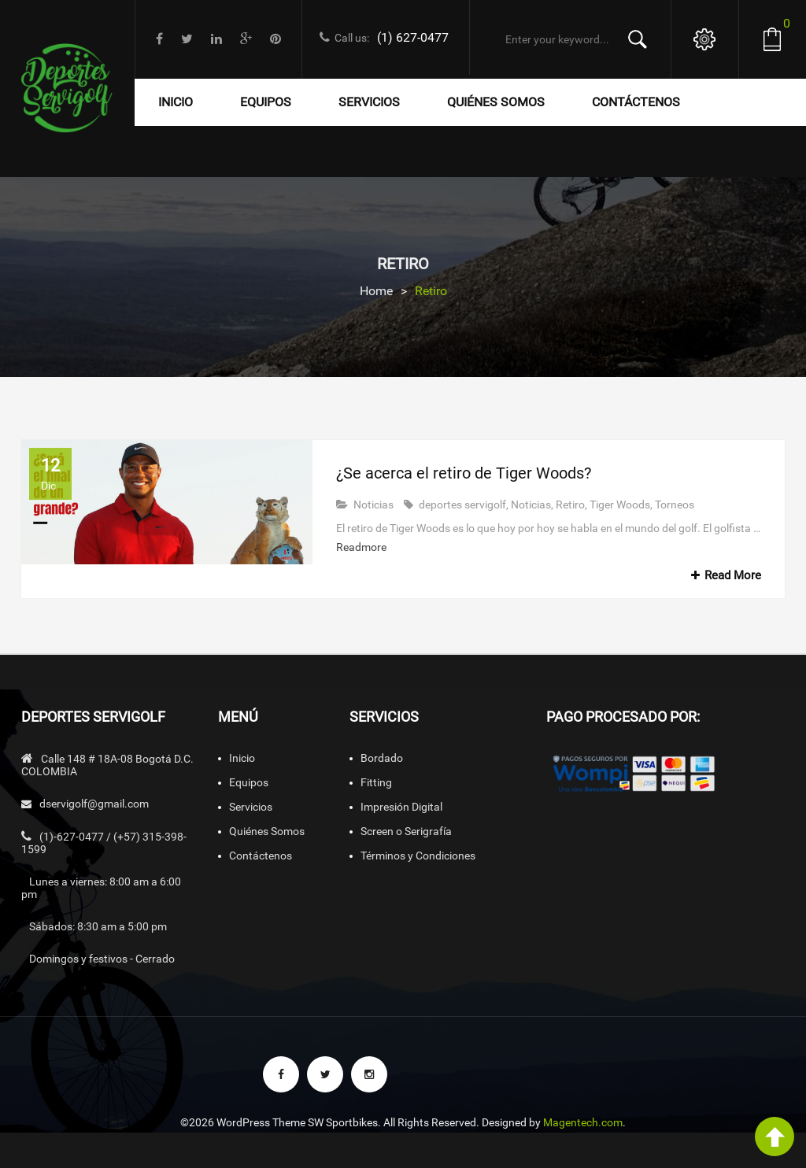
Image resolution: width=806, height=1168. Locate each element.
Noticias (373, 504)
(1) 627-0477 (413, 37)
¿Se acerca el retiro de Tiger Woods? (463, 473)
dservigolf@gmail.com (94, 803)
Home (376, 290)
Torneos (674, 504)
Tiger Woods (620, 504)
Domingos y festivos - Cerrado (102, 958)
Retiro (570, 504)
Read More (723, 575)
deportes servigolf (462, 504)
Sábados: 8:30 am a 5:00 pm (98, 926)
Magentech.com (583, 1122)
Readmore (361, 547)
